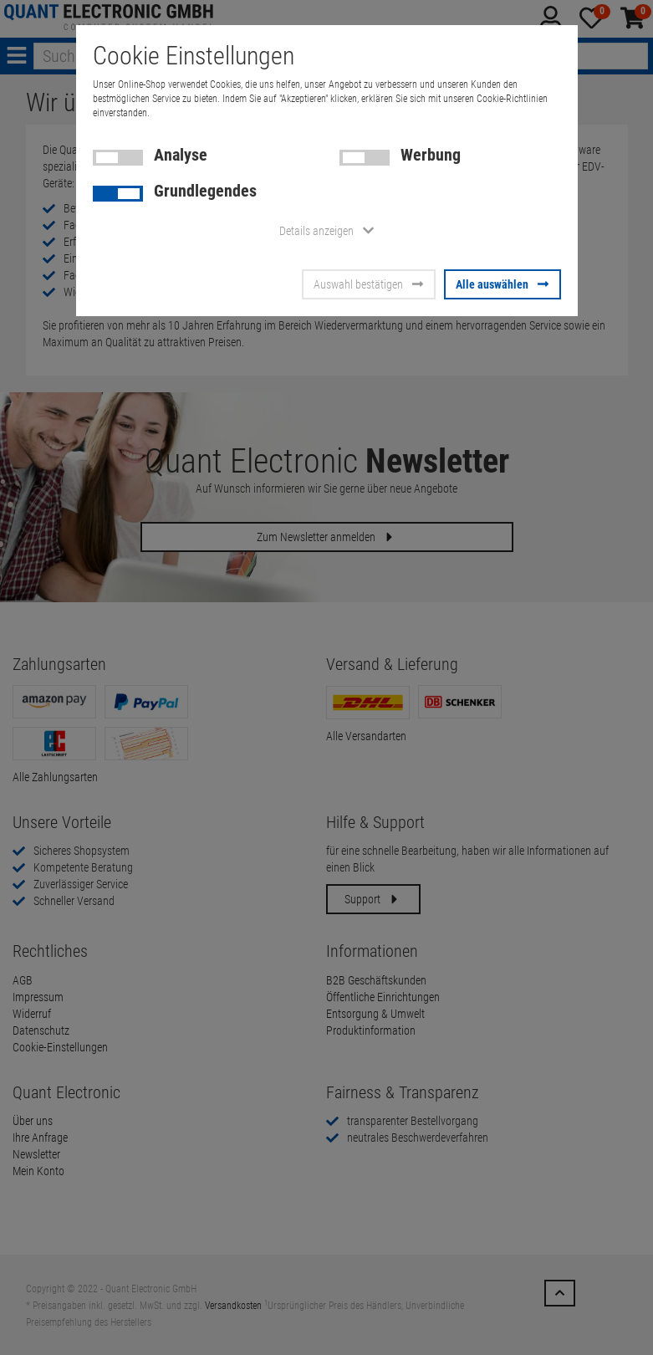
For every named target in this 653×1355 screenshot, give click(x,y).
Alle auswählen (502, 284)
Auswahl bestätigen (369, 284)
